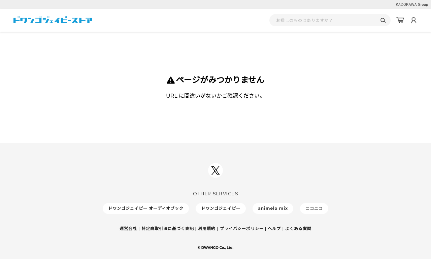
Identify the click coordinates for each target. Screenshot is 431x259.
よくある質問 (298, 228)
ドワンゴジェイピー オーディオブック (146, 208)
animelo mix (273, 208)
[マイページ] (413, 20)
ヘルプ (274, 228)
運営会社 (128, 228)
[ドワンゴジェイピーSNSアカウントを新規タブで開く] (215, 170)
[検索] (383, 20)
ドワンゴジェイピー (220, 208)
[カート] (400, 20)
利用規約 (207, 228)
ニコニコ (314, 208)
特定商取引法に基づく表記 (167, 228)
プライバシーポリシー (242, 228)
